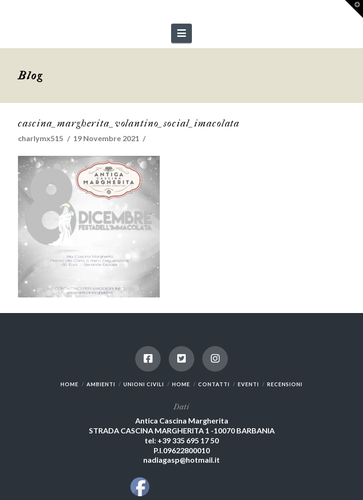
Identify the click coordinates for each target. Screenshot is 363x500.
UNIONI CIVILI (143, 384)
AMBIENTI (100, 384)
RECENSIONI (284, 384)
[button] (181, 33)
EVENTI (248, 384)
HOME (69, 384)
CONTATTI (214, 384)
